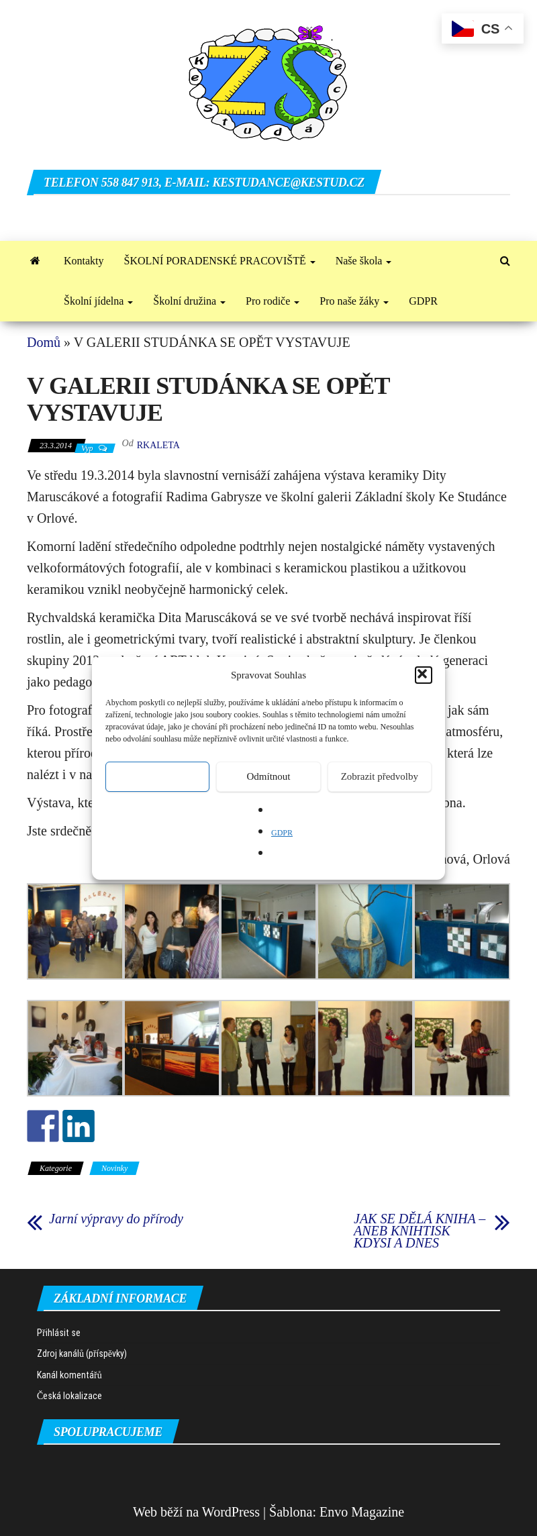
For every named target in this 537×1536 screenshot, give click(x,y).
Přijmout (157, 776)
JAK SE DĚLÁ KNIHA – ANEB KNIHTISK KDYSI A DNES (419, 1231)
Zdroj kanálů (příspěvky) (82, 1353)
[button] (424, 675)
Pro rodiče (272, 301)
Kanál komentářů (69, 1375)
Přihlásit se (59, 1332)
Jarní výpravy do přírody (116, 1219)
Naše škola (364, 260)
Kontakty (84, 260)
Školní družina (189, 301)
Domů (43, 342)
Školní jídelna (98, 301)
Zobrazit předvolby (379, 776)
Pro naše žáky (354, 301)
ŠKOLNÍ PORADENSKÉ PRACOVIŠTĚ (219, 260)
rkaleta (158, 445)
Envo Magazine (362, 1511)
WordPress (231, 1511)
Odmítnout (268, 776)
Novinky (114, 1168)
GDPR (282, 832)
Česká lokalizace (69, 1395)
